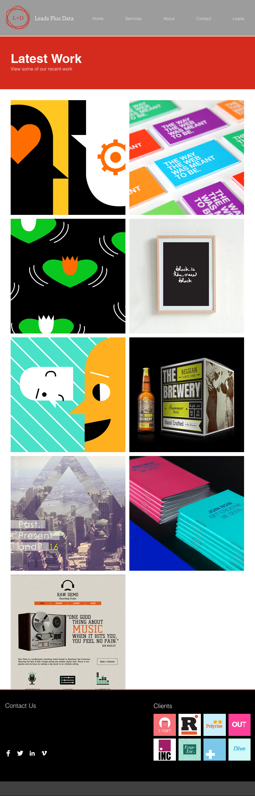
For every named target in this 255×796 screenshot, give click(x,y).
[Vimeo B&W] (44, 753)
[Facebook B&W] (8, 753)
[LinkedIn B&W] (32, 753)
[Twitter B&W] (20, 753)
